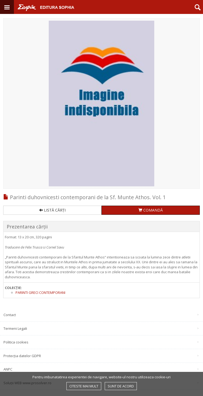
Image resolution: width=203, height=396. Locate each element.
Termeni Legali (101, 328)
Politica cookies (101, 342)
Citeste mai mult (83, 386)
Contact (101, 314)
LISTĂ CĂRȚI (52, 210)
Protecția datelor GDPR (101, 355)
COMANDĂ (150, 210)
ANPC (101, 369)
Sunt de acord (121, 386)
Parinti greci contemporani (40, 292)
